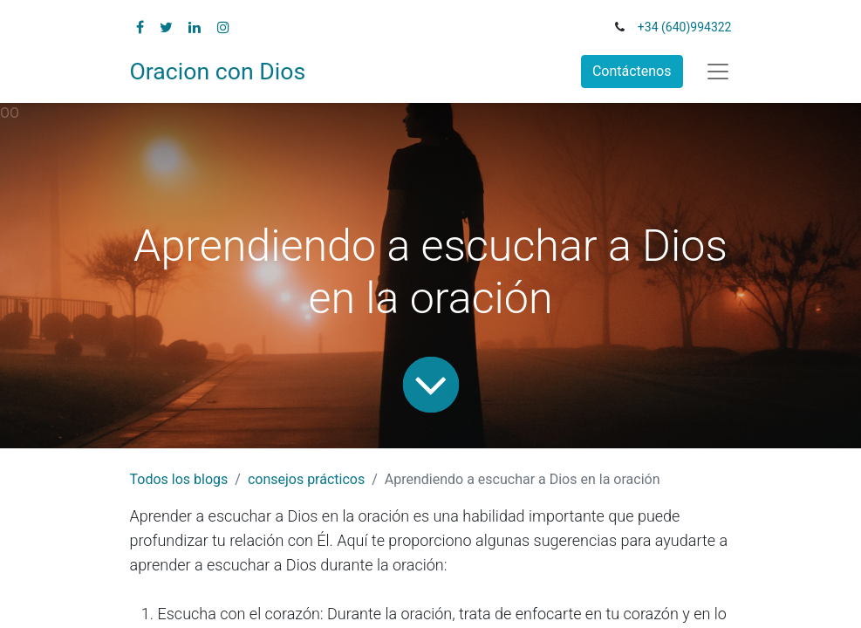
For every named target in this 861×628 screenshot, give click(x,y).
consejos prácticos (306, 479)
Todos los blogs (179, 479)
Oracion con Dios (218, 71)
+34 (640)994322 (685, 27)
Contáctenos (632, 71)
